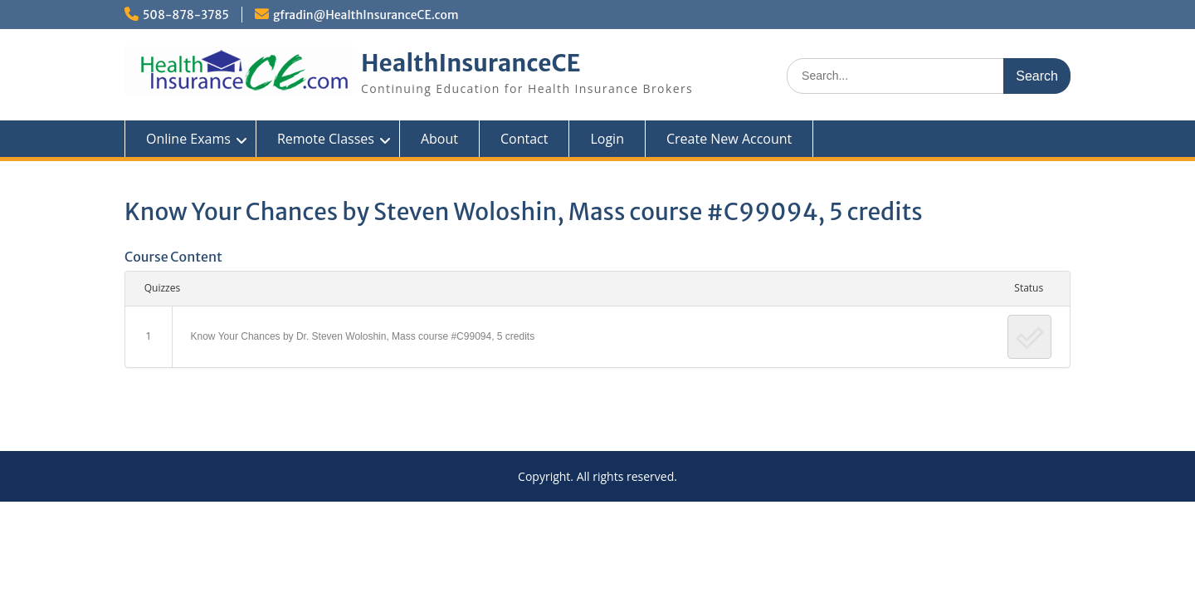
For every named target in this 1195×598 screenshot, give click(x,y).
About (439, 139)
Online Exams (188, 139)
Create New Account (729, 139)
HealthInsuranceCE (471, 63)
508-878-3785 (186, 14)
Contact (524, 139)
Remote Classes (325, 139)
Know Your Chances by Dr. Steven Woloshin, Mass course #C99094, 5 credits (363, 336)
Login (607, 139)
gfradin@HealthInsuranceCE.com (366, 14)
